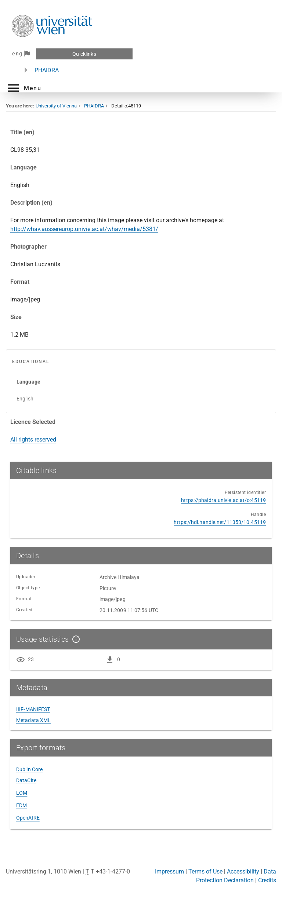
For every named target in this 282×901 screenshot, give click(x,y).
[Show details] (74, 639)
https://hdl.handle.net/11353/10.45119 (220, 522)
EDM (21, 805)
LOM (21, 793)
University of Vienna (56, 106)
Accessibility (243, 871)
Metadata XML (33, 720)
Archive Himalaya (120, 577)
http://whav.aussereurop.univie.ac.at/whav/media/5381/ (84, 229)
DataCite (26, 780)
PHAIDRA (47, 70)
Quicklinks (84, 54)
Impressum (169, 871)
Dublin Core (29, 769)
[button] (23, 88)
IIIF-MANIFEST (33, 709)
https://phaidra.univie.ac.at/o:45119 (223, 500)
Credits (267, 880)
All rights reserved (33, 439)
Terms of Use (205, 871)
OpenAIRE (28, 818)
